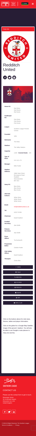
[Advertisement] (18, 354)
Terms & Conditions (7, 425)
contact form (17, 395)
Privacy (17, 425)
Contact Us (9, 390)
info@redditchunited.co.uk (21, 206)
